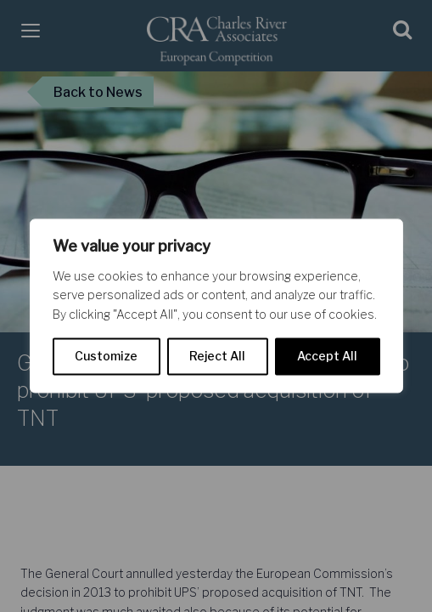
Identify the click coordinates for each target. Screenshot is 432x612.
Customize (106, 356)
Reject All (217, 356)
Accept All (327, 356)
